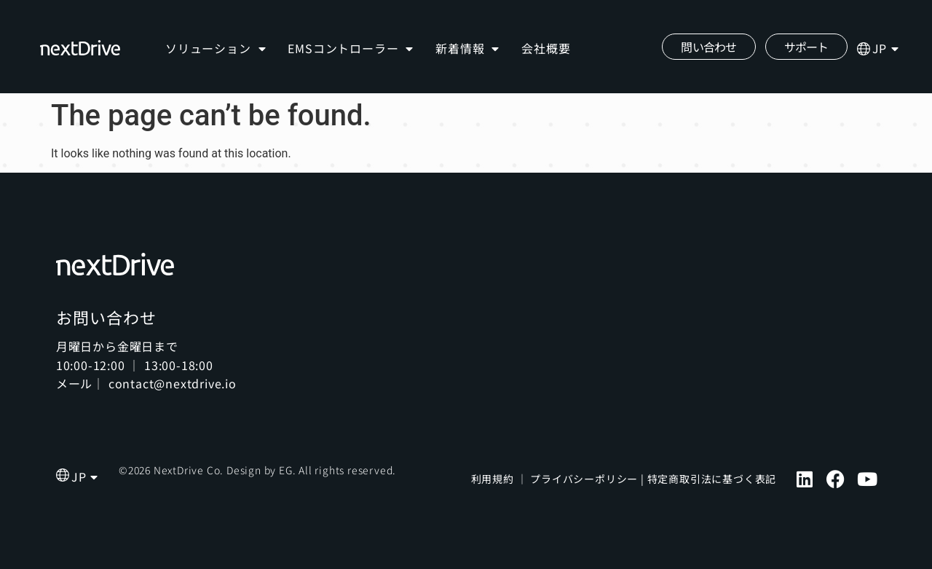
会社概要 (545, 48)
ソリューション (215, 49)
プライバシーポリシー (584, 478)
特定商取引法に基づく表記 (712, 478)
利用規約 (492, 478)
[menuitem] (885, 49)
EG (286, 470)
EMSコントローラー (351, 49)
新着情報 (467, 49)
